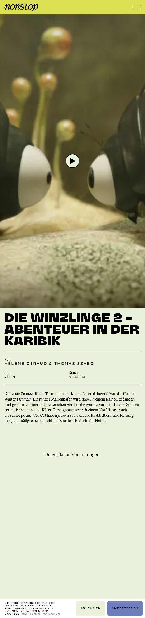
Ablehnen (90, 608)
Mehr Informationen (41, 613)
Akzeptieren (125, 608)
